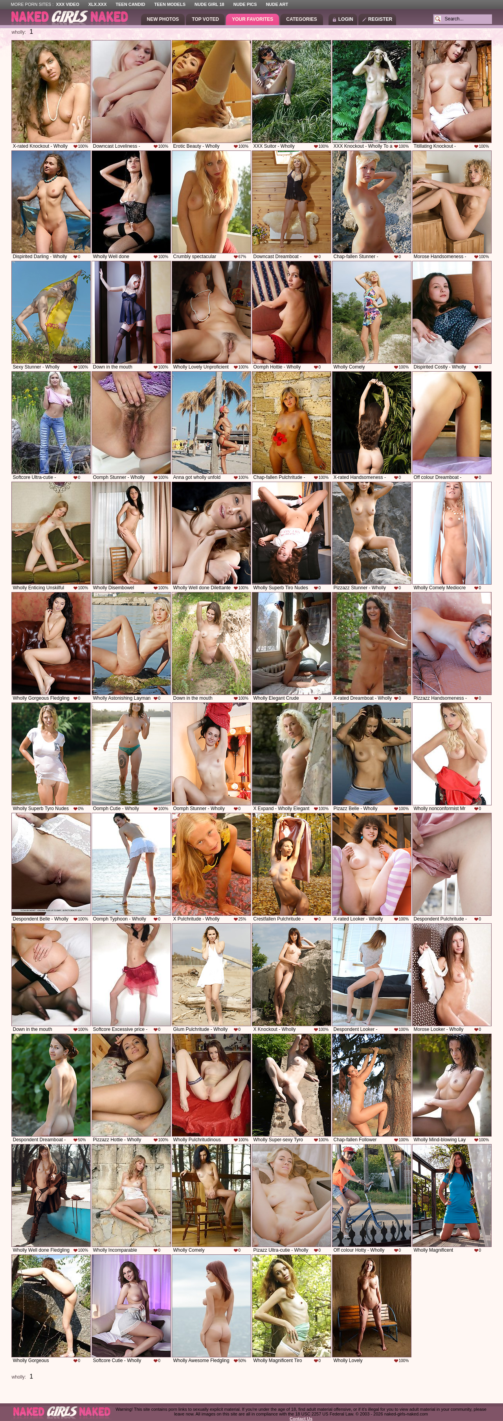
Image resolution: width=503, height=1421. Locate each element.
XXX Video (67, 4)
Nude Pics (245, 4)
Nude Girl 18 (209, 4)
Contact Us (301, 1418)
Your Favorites (252, 19)
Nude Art (277, 4)
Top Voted (205, 19)
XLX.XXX (97, 4)
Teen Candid (130, 4)
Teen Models (169, 4)
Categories (301, 19)
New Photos (163, 19)
